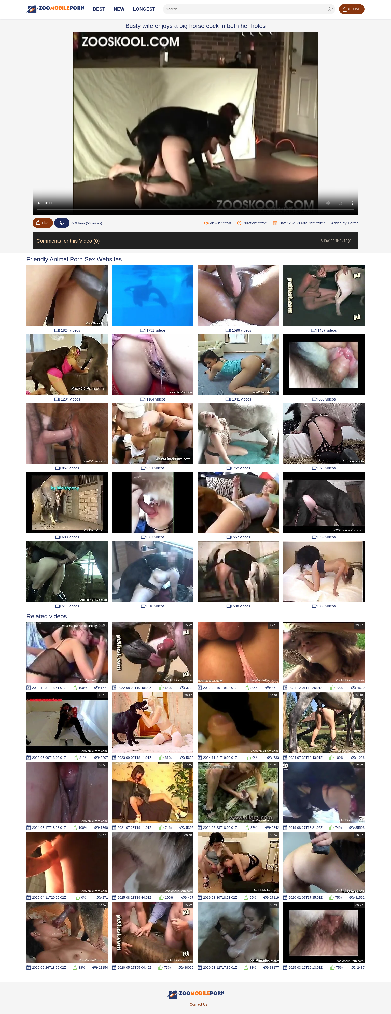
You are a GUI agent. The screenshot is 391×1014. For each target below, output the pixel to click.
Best (99, 9)
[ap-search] (249, 9)
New (119, 9)
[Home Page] (55, 9)
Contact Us (198, 1004)
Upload (351, 9)
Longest (144, 9)
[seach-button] (330, 9)
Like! (42, 222)
